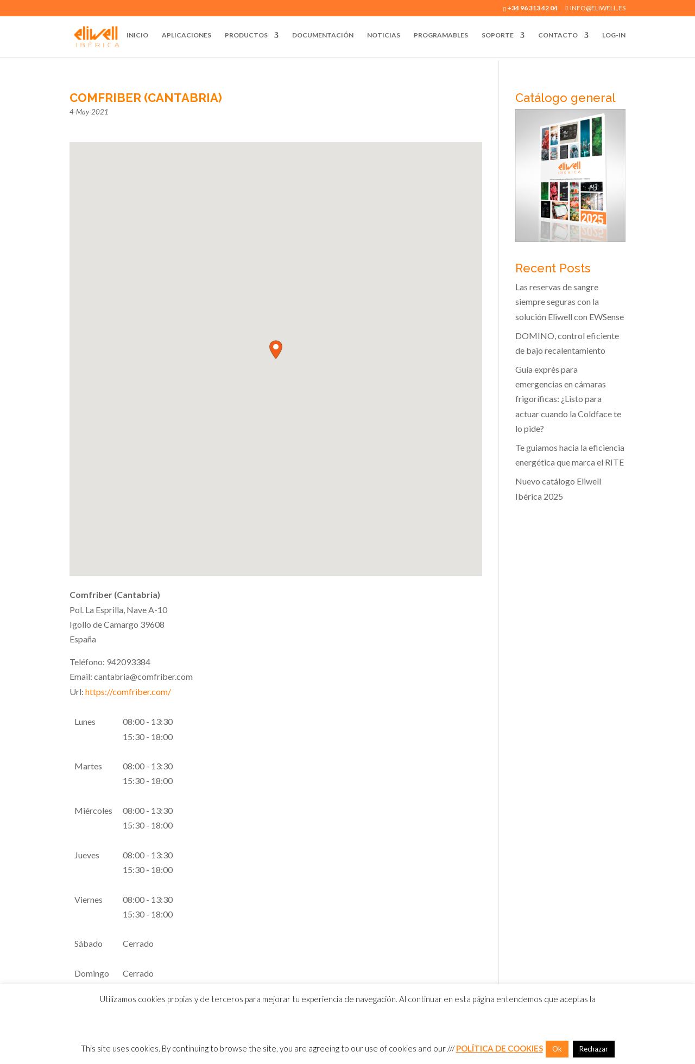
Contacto (558, 35)
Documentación (322, 35)
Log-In (614, 35)
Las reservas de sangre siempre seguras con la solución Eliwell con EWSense (569, 301)
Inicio (137, 35)
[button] (275, 349)
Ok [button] (557, 1048)
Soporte (498, 35)
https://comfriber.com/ (128, 691)
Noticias (383, 35)
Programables (441, 35)
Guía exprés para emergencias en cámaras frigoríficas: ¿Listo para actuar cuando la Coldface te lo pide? (568, 399)
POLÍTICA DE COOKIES (499, 1048)
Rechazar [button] (593, 1048)
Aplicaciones (186, 35)
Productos (246, 35)
